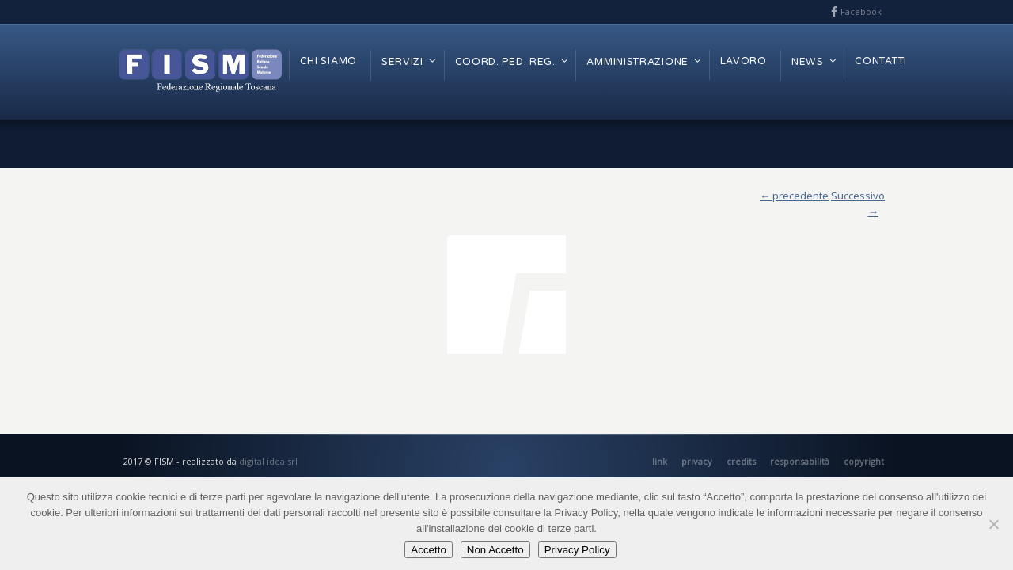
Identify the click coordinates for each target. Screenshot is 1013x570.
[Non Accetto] (993, 524)
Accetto (428, 550)
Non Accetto (495, 550)
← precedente (794, 195)
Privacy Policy (577, 550)
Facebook (861, 11)
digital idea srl (268, 461)
